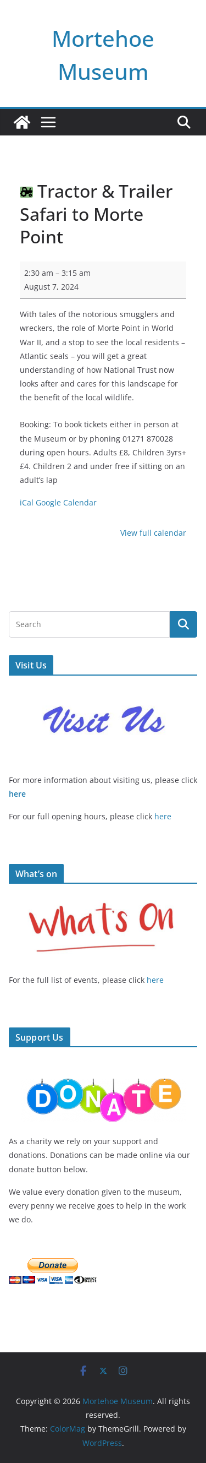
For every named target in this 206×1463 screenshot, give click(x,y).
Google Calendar (66, 502)
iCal (27, 502)
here (17, 793)
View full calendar (153, 532)
